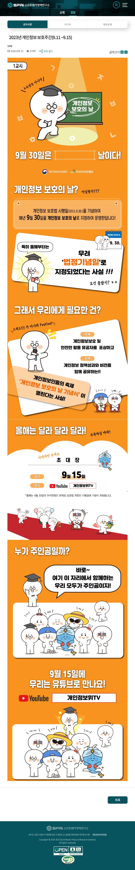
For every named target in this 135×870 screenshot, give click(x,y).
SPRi (9, 46)
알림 (73, 12)
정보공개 (107, 24)
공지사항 (27, 24)
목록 (117, 800)
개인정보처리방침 (99, 834)
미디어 (67, 24)
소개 (62, 12)
